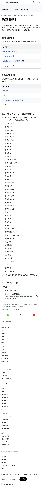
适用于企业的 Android (7, 328)
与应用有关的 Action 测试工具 (11, 61)
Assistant (25, 9)
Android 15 (4, 391)
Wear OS (4, 375)
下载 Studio (4, 425)
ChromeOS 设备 (6, 378)
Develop (5, 9)
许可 (11, 475)
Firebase (3, 462)
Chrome (3, 459)
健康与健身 (4, 356)
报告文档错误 (5, 439)
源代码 (3, 333)
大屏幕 (3, 372)
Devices (15, 9)
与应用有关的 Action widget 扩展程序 (14, 100)
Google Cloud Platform (8, 465)
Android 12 (4, 400)
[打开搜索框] (34, 2)
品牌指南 (16, 475)
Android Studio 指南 (7, 417)
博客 (2, 339)
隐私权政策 (4, 362)
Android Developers (6, 15)
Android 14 (4, 394)
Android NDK (5, 428)
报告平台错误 (5, 436)
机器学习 (4, 353)
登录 (38, 2)
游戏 (2, 350)
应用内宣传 (6, 91)
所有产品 (4, 468)
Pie (2, 409)
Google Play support (7, 442)
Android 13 (4, 397)
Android (3, 325)
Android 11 (4, 403)
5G (2, 364)
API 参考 (3, 422)
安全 (2, 331)
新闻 (2, 336)
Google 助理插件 (8, 51)
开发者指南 (4, 420)
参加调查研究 (5, 445)
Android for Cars (6, 381)
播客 (2, 342)
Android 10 (4, 406)
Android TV (4, 384)
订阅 (23, 479)
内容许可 (19, 304)
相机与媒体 (4, 359)
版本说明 (9, 56)
